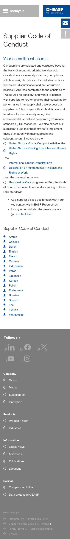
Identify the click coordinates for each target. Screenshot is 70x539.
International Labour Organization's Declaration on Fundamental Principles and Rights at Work (35, 167)
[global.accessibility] (65, 34)
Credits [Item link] (45, 523)
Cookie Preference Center (21, 523)
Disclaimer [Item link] (14, 518)
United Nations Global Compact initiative (34, 143)
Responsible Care (20, 182)
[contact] (65, 23)
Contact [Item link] (13, 533)
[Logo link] (55, 11)
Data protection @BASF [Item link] (42, 528)
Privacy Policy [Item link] (16, 528)
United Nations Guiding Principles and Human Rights (37, 150)
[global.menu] (15, 10)
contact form (24, 214)
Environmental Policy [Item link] (37, 518)
